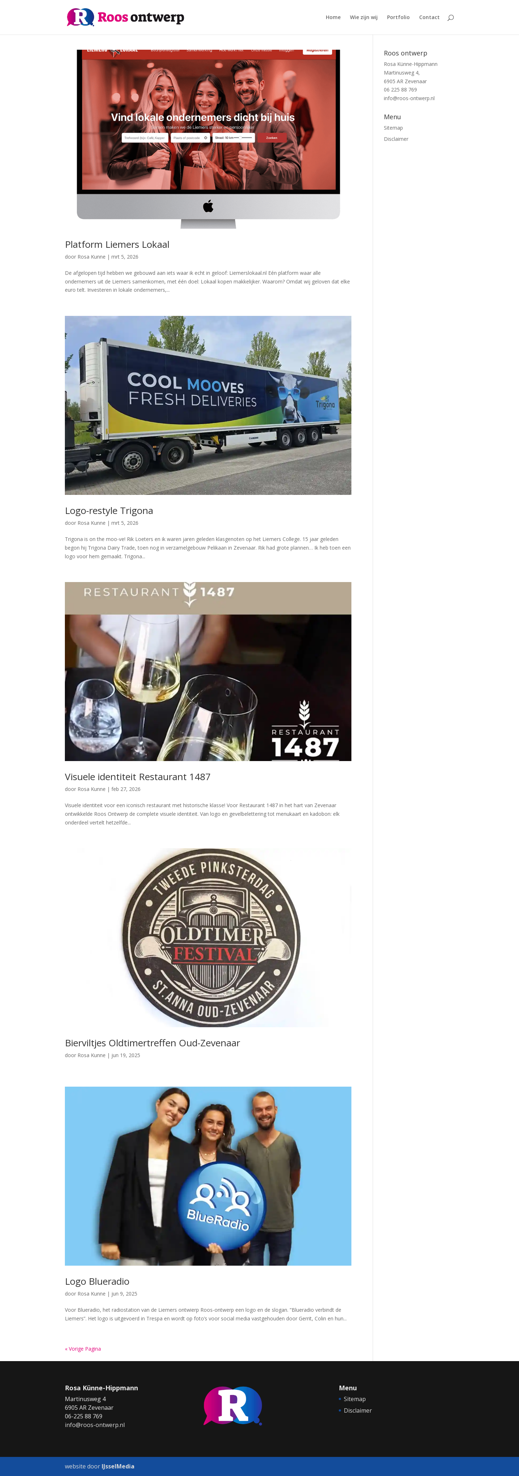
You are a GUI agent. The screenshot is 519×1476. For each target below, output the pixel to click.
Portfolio (398, 18)
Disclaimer (396, 138)
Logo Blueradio (97, 1281)
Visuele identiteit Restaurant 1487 (138, 776)
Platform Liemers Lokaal (117, 244)
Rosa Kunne (91, 256)
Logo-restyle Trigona (109, 510)
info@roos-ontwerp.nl (409, 98)
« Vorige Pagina (83, 1348)
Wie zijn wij (364, 18)
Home (333, 18)
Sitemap (393, 127)
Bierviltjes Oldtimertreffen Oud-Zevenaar (152, 1042)
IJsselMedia (118, 1466)
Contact (429, 18)
